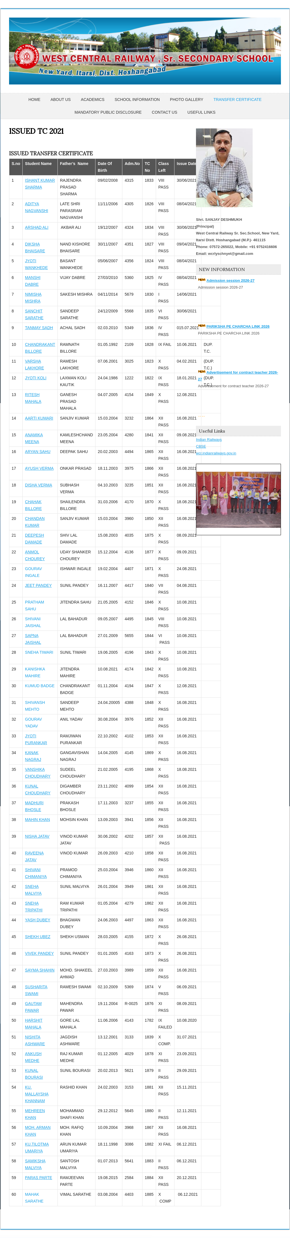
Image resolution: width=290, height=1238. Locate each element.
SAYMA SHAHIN (39, 970)
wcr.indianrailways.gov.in (216, 453)
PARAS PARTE (38, 1177)
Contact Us (164, 112)
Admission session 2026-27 (230, 280)
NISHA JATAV (37, 836)
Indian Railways (209, 439)
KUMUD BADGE (39, 685)
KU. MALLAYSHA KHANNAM (36, 1094)
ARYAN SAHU (37, 451)
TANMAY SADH (39, 327)
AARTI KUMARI (39, 418)
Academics (93, 99)
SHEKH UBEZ (37, 936)
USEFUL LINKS (201, 112)
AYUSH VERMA (39, 468)
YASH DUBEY (37, 920)
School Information (137, 99)
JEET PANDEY (38, 585)
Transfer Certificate (238, 99)
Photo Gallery (186, 99)
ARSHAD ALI (36, 227)
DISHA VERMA (38, 485)
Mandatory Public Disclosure (108, 112)
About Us (60, 99)
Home (34, 99)
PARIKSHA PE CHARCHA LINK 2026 (238, 326)
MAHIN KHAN (37, 819)
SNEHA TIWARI (39, 652)
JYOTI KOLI (35, 378)
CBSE (201, 446)
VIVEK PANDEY (39, 953)
